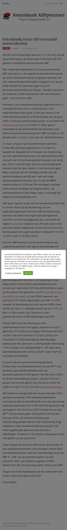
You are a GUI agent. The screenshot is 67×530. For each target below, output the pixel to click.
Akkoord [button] (28, 273)
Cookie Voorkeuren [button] (13, 273)
